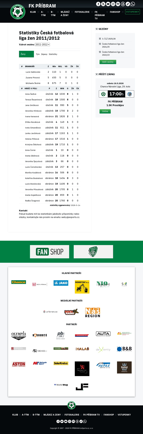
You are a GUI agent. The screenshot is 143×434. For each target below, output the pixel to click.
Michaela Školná (33, 83)
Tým (38, 54)
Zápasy (44, 54)
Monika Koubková (33, 172)
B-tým (36, 414)
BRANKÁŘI (30, 66)
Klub (15, 414)
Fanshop (115, 12)
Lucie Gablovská (33, 72)
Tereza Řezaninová (33, 99)
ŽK (72, 66)
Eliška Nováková (32, 122)
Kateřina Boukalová (34, 178)
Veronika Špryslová (33, 161)
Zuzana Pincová (33, 77)
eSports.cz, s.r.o (87, 428)
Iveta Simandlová (33, 128)
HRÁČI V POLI (31, 88)
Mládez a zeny (52, 414)
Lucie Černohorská (33, 167)
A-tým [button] (43, 14)
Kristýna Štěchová (33, 144)
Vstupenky (132, 11)
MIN (62, 88)
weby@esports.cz (70, 217)
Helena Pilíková (32, 139)
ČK (77, 66)
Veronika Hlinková (33, 111)
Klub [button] (33, 12)
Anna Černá (30, 150)
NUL (60, 66)
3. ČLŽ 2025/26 (109, 39)
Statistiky (53, 54)
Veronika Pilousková (34, 189)
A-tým (25, 414)
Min (54, 66)
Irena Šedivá (30, 94)
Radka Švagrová (32, 200)
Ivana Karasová (32, 116)
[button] (108, 62)
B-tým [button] (53, 14)
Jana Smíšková (32, 105)
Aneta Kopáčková (33, 195)
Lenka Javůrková (32, 133)
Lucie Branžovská (33, 184)
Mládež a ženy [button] (65, 14)
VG (66, 66)
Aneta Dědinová (32, 156)
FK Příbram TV (100, 15)
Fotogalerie (82, 12)
